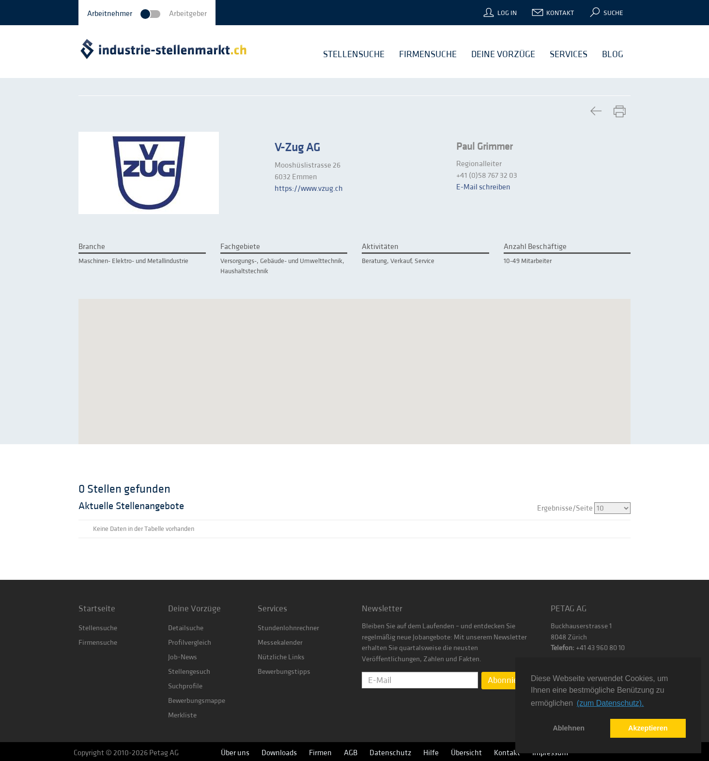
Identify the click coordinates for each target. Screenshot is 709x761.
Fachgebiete (240, 246)
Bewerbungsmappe (196, 700)
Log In (507, 13)
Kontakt (560, 13)
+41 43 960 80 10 (599, 647)
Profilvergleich (189, 642)
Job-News (182, 657)
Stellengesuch (189, 671)
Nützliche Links (281, 657)
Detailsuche (185, 628)
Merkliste (182, 715)
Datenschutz (390, 753)
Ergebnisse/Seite (584, 508)
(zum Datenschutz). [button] (610, 703)
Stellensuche (97, 628)
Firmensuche (97, 642)
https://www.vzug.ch (309, 188)
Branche (91, 246)
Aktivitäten (380, 246)
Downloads (279, 753)
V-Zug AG (297, 147)
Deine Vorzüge (194, 608)
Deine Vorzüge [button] (503, 54)
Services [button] (568, 54)
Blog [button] (612, 54)
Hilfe (431, 753)
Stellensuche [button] (354, 54)
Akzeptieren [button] (648, 728)
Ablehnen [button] (569, 728)
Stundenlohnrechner (288, 628)
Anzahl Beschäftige (535, 246)
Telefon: (562, 647)
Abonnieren (509, 680)
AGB (350, 753)
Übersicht (466, 753)
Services (272, 608)
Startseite (96, 608)
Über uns (235, 753)
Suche (613, 13)
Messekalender (280, 642)
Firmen (320, 753)
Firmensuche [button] (428, 54)
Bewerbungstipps (284, 671)
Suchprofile (185, 686)
